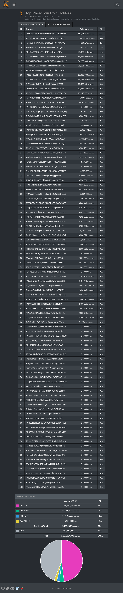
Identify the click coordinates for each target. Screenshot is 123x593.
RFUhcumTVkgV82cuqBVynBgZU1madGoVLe (46, 194)
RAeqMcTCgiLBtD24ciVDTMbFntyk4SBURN (45, 290)
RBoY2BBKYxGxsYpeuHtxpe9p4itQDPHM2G (45, 272)
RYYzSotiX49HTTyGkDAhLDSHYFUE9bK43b (45, 372)
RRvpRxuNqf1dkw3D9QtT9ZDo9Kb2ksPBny (45, 317)
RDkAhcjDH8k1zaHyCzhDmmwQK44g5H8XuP (46, 56)
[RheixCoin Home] (5, 4)
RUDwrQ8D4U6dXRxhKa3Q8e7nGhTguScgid (45, 377)
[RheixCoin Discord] (12, 588)
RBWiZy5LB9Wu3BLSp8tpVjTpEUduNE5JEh (45, 313)
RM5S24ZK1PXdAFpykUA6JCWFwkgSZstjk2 (45, 281)
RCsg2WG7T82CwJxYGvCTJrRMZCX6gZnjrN (46, 441)
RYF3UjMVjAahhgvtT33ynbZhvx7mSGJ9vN (45, 217)
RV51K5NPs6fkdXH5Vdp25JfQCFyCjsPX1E (45, 386)
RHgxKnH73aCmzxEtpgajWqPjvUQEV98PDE (45, 473)
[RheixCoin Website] (17, 588)
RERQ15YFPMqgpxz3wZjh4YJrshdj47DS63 (45, 267)
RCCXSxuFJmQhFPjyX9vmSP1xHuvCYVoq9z (46, 93)
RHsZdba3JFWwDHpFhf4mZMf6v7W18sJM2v (46, 427)
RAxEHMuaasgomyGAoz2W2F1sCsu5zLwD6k (46, 235)
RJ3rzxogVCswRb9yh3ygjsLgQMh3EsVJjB (44, 331)
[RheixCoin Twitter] (7, 588)
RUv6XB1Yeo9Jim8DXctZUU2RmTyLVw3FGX (46, 153)
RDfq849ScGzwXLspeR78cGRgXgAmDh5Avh (46, 79)
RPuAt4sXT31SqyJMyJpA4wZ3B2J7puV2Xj (45, 487)
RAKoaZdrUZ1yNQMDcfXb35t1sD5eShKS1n (45, 478)
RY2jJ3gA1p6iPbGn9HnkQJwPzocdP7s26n (44, 359)
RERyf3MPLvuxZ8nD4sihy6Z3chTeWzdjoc (44, 400)
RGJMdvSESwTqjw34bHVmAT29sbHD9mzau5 (46, 469)
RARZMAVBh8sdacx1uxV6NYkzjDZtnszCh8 (45, 89)
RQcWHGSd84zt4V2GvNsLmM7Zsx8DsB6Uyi (46, 98)
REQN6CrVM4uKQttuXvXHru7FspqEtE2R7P (45, 363)
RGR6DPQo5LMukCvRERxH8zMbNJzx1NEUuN (47, 299)
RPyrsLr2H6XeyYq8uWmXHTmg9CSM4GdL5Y (46, 121)
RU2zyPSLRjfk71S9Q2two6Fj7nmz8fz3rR (44, 340)
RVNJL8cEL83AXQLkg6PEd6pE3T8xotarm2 (45, 189)
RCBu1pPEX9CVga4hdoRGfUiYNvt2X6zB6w (45, 446)
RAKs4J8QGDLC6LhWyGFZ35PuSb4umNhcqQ (46, 61)
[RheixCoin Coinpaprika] (22, 588)
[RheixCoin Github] (3, 588)
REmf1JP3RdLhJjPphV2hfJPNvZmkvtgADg (44, 368)
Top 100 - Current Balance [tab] (31, 24)
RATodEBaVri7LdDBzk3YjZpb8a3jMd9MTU (44, 414)
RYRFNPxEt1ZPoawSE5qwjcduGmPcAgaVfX (45, 47)
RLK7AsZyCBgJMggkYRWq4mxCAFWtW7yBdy (46, 111)
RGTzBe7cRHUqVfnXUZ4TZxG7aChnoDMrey (46, 276)
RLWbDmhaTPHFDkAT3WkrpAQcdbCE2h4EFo (46, 350)
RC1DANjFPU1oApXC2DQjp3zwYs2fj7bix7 (44, 345)
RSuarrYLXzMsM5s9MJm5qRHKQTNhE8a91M (46, 450)
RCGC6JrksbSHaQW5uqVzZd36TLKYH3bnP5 (46, 244)
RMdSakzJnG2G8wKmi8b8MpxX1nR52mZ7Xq (46, 34)
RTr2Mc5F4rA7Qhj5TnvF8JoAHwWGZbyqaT (45, 263)
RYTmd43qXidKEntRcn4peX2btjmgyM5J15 (44, 84)
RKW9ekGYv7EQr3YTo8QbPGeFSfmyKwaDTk (46, 116)
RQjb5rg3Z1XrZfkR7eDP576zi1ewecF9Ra (44, 52)
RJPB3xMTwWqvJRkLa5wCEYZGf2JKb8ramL (46, 230)
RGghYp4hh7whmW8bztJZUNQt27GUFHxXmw (46, 382)
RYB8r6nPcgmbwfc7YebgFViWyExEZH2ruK (45, 409)
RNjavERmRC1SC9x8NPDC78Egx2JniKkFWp (46, 423)
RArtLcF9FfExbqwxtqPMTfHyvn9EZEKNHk (44, 437)
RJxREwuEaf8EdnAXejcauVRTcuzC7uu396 (45, 459)
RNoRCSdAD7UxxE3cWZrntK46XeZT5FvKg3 (45, 107)
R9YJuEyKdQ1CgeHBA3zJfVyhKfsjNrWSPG (45, 38)
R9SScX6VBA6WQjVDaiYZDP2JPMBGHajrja (45, 240)
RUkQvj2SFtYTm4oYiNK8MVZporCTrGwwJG (45, 43)
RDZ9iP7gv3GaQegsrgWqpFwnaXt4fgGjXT (45, 226)
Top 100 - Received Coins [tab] (59, 24)
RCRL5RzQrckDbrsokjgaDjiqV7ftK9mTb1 (44, 482)
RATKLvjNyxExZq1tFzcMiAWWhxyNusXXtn (45, 322)
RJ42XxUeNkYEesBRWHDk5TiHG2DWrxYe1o (46, 162)
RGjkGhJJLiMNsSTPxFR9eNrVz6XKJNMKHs (45, 148)
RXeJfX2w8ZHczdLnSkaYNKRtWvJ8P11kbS (45, 391)
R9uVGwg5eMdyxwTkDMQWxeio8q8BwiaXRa (46, 253)
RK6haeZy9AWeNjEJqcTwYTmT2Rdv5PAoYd (46, 157)
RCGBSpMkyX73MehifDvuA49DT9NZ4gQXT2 (46, 295)
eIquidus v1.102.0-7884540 (61, 588)
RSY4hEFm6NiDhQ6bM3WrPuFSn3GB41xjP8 (46, 203)
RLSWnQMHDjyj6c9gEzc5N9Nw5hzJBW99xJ (45, 212)
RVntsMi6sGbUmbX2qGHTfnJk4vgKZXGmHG (46, 166)
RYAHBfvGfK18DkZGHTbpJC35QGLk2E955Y (46, 171)
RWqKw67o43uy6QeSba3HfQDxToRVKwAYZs (46, 327)
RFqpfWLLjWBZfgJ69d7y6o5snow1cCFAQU (45, 258)
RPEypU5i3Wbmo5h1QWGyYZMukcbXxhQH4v (46, 404)
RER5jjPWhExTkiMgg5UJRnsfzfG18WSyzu (45, 134)
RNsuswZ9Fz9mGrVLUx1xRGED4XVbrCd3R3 (46, 308)
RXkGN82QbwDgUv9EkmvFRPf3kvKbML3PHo (46, 130)
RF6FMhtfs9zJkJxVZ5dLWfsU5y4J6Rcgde (44, 185)
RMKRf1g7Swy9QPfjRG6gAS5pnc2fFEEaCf (45, 180)
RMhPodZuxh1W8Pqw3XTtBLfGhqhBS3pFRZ (46, 102)
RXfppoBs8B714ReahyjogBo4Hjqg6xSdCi (44, 176)
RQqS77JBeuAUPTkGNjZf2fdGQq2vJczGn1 (45, 208)
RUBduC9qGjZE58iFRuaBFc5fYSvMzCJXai (45, 125)
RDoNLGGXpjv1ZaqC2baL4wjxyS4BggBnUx (45, 455)
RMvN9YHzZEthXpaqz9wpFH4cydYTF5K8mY (46, 221)
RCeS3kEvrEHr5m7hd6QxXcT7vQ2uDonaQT (45, 143)
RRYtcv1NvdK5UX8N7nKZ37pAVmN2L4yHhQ (46, 354)
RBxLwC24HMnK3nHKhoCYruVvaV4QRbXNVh (46, 395)
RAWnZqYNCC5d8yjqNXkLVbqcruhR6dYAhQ (45, 139)
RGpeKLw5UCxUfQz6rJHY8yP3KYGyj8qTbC (45, 66)
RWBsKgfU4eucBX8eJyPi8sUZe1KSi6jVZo (44, 418)
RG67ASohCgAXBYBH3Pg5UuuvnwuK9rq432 (46, 432)
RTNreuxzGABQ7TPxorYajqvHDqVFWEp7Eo (45, 249)
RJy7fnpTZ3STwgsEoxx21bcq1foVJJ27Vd (44, 285)
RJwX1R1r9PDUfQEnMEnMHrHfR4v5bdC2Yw (46, 464)
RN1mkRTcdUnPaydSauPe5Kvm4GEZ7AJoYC (46, 336)
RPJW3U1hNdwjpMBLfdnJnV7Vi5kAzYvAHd (45, 70)
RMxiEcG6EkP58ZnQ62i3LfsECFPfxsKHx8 (44, 75)
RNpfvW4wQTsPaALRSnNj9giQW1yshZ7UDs (45, 198)
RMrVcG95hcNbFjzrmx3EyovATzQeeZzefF (44, 304)
